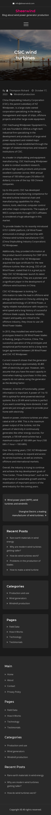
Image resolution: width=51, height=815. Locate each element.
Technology (15, 636)
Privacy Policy (14, 691)
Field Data (14, 626)
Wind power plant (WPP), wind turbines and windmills (21, 501)
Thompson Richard (19, 90)
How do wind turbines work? (24, 555)
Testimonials (15, 642)
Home (10, 674)
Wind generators (18, 598)
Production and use (19, 593)
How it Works (16, 631)
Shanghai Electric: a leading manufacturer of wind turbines (29, 513)
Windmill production (24, 94)
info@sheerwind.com (23, 3)
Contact (11, 686)
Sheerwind (25, 11)
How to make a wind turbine (24, 569)
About (10, 680)
